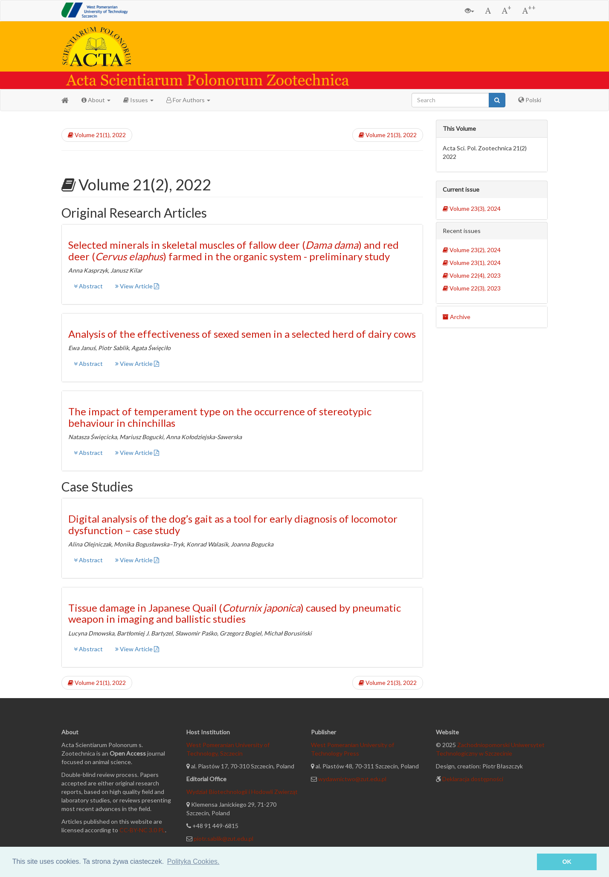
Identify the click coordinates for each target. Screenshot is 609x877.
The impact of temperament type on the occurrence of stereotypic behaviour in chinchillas (219, 416)
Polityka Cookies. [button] (193, 861)
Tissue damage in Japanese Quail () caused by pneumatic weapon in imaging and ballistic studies (234, 613)
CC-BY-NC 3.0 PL (142, 830)
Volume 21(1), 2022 (97, 134)
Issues (138, 100)
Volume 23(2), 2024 (472, 249)
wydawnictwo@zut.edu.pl (352, 778)
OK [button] (566, 861)
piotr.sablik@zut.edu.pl (223, 838)
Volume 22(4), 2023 (472, 275)
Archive (456, 316)
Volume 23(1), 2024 (472, 262)
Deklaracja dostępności (472, 778)
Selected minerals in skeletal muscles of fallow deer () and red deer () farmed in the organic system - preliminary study (233, 250)
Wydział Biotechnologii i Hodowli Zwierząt (242, 791)
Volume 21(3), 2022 (388, 134)
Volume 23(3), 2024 (472, 208)
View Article (137, 286)
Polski (529, 100)
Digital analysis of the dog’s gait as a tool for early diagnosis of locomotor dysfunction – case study (232, 524)
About (95, 100)
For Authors (188, 100)
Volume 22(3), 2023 (472, 288)
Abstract (88, 286)
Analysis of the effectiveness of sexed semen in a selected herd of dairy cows (242, 334)
